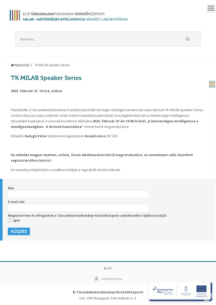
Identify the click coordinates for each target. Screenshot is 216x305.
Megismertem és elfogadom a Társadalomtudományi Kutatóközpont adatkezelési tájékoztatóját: (87, 215)
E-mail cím (16, 202)
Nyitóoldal (20, 65)
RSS (108, 268)
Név (11, 188)
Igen (14, 220)
